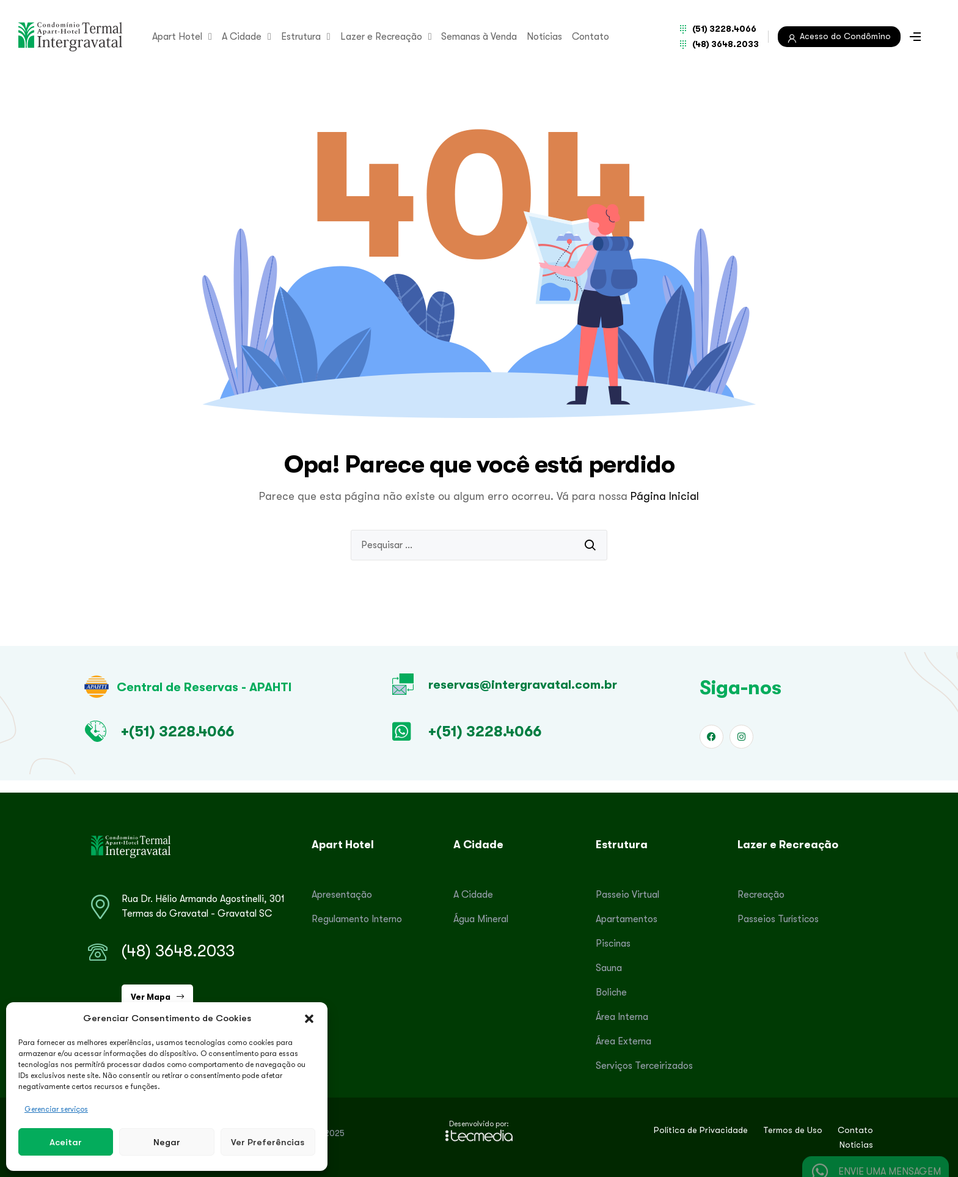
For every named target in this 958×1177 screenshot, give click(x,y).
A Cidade (246, 37)
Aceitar (65, 1142)
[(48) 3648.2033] (98, 952)
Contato (590, 36)
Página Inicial (665, 496)
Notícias (544, 36)
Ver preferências (267, 1142)
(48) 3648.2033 (178, 951)
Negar (166, 1142)
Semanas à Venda (479, 36)
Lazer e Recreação (386, 37)
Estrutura (306, 37)
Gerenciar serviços (56, 1109)
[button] (309, 1018)
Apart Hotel (182, 37)
